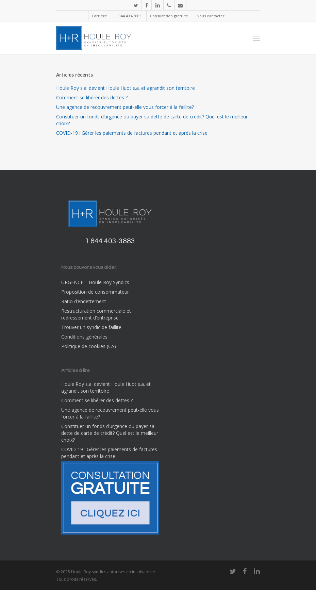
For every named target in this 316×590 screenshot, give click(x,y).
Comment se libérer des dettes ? (92, 97)
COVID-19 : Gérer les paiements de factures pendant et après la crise (131, 133)
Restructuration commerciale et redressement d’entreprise (96, 314)
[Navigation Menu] (256, 37)
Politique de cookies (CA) (88, 346)
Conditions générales (84, 336)
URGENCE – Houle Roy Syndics (95, 282)
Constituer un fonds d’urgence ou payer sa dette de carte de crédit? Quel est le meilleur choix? (152, 120)
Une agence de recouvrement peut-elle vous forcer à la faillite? (125, 107)
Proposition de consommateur (95, 292)
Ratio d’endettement (83, 301)
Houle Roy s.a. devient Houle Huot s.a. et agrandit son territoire (125, 88)
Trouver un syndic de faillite (91, 327)
